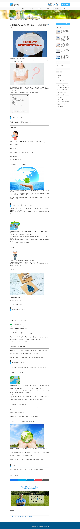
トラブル (66, 82)
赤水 (67, 104)
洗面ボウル (65, 99)
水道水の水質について (15, 97)
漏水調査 (67, 101)
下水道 (63, 85)
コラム (48, 24)
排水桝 (67, 89)
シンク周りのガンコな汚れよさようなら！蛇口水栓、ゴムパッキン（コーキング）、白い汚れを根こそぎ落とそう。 (65, 38)
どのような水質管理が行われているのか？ (18, 100)
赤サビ (63, 104)
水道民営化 (63, 97)
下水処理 (59, 85)
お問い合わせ (65, 4)
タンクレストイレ (60, 80)
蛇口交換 (59, 104)
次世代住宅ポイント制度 (61, 92)
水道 (58, 97)
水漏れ (67, 96)
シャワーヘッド (60, 77)
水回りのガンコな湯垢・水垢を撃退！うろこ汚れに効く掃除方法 (22, 516)
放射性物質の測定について (16, 104)
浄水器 (63, 101)
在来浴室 (67, 87)
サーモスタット (60, 75)
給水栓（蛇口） (15, 103)
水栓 (58, 96)
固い (58, 87)
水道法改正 (59, 99)
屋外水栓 (59, 89)
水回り (63, 94)
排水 (63, 89)
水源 (13, 101)
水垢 (67, 94)
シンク (66, 77)
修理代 (68, 85)
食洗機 (62, 106)
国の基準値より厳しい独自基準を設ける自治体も (20, 111)
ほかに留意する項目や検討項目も (18, 99)
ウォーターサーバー (61, 73)
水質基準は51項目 (16, 98)
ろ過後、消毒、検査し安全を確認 (18, 110)
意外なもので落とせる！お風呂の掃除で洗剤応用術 (65, 31)
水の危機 (59, 94)
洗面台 (59, 101)
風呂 (58, 106)
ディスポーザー (60, 82)
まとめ (13, 112)
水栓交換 (62, 96)
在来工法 (62, 87)
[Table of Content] (27, 95)
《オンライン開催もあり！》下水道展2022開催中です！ (65, 50)
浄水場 (14, 102)
